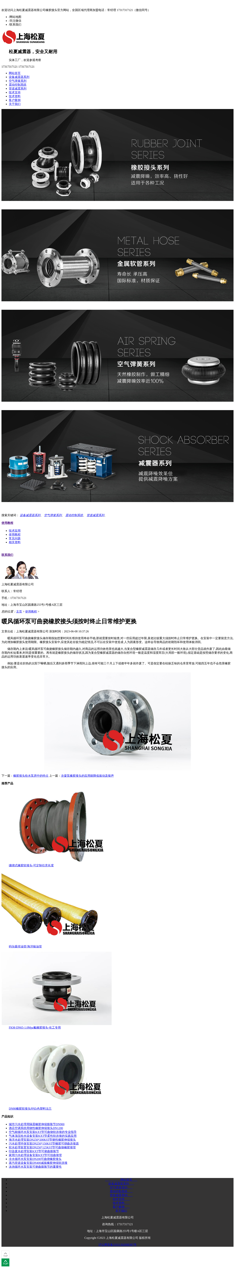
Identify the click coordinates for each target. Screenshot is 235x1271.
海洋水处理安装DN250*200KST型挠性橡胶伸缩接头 (42, 1139)
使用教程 (7, 522)
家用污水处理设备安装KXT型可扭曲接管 (35, 1155)
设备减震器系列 (19, 76)
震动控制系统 (17, 84)
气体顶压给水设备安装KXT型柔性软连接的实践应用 (43, 1135)
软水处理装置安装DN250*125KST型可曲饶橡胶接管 (42, 1147)
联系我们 (7, 554)
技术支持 (15, 92)
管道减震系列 (17, 88)
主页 (19, 611)
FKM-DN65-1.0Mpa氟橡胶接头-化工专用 (35, 1027)
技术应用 (15, 530)
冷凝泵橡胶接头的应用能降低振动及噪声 (87, 775)
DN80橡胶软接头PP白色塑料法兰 (30, 1108)
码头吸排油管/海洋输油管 (25, 946)
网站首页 (15, 73)
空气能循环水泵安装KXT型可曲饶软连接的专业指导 (43, 1131)
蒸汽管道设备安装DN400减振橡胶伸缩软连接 (38, 1162)
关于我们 (15, 104)
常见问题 (15, 538)
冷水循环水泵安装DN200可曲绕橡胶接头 (35, 1159)
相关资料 (15, 542)
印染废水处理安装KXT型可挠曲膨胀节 (34, 1151)
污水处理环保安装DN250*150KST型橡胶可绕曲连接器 (44, 1143)
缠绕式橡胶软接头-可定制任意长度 (31, 865)
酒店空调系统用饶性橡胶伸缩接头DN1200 (36, 1128)
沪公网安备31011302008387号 (117, 1244)
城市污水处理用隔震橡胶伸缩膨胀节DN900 (36, 1124)
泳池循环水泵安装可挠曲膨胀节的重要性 (35, 1166)
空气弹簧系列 (17, 80)
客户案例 (15, 100)
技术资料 (15, 96)
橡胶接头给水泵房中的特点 (30, 775)
